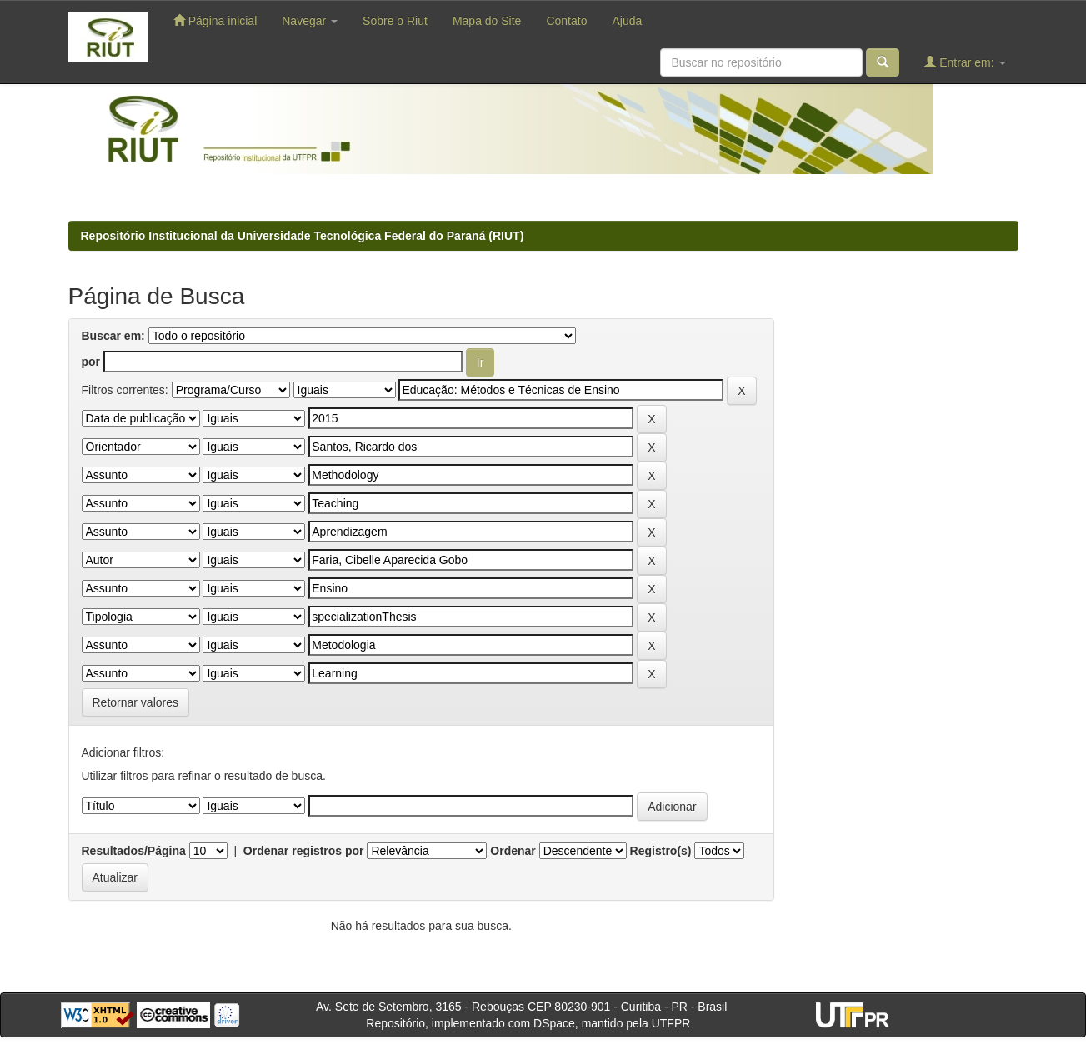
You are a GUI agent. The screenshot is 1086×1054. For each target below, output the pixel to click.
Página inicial (215, 20)
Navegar (310, 20)
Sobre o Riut (395, 20)
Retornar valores (136, 702)
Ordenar (512, 850)
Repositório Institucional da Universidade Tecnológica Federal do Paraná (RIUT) (302, 235)
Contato (566, 20)
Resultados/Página (134, 850)
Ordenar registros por (303, 850)
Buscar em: (113, 335)
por (91, 361)
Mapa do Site (487, 20)
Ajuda (627, 20)
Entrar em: (964, 62)
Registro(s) (661, 850)
